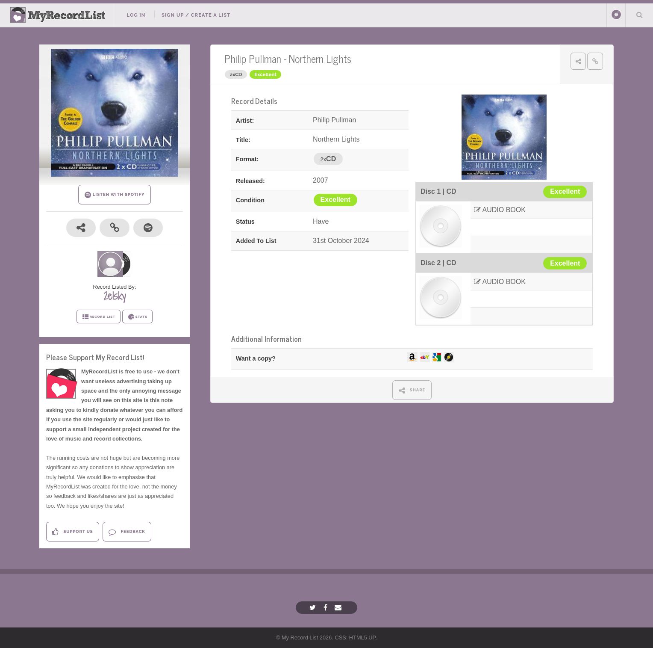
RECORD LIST (98, 317)
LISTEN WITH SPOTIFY (115, 194)
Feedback (127, 532)
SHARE (412, 390)
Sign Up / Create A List (196, 15)
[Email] (339, 607)
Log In (135, 15)
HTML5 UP (362, 637)
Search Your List (639, 14)
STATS (137, 317)
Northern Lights (320, 58)
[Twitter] (313, 607)
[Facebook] (326, 607)
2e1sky (114, 296)
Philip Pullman (252, 58)
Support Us (72, 532)
